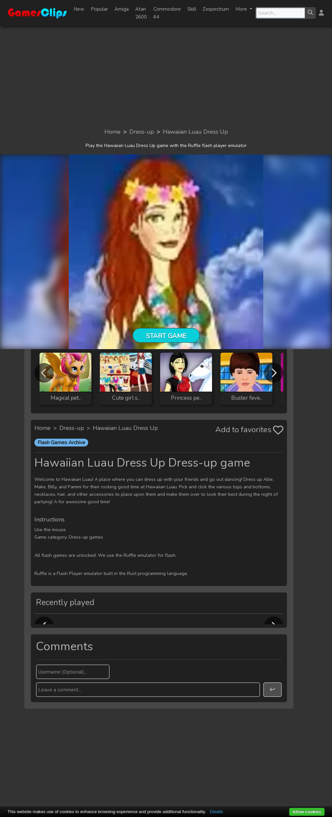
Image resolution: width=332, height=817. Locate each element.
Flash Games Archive (61, 442)
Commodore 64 (167, 13)
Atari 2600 (141, 13)
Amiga (121, 9)
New (79, 9)
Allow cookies (306, 811)
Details (216, 811)
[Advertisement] (166, 76)
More (241, 9)
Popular (99, 9)
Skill (191, 9)
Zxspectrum (216, 9)
